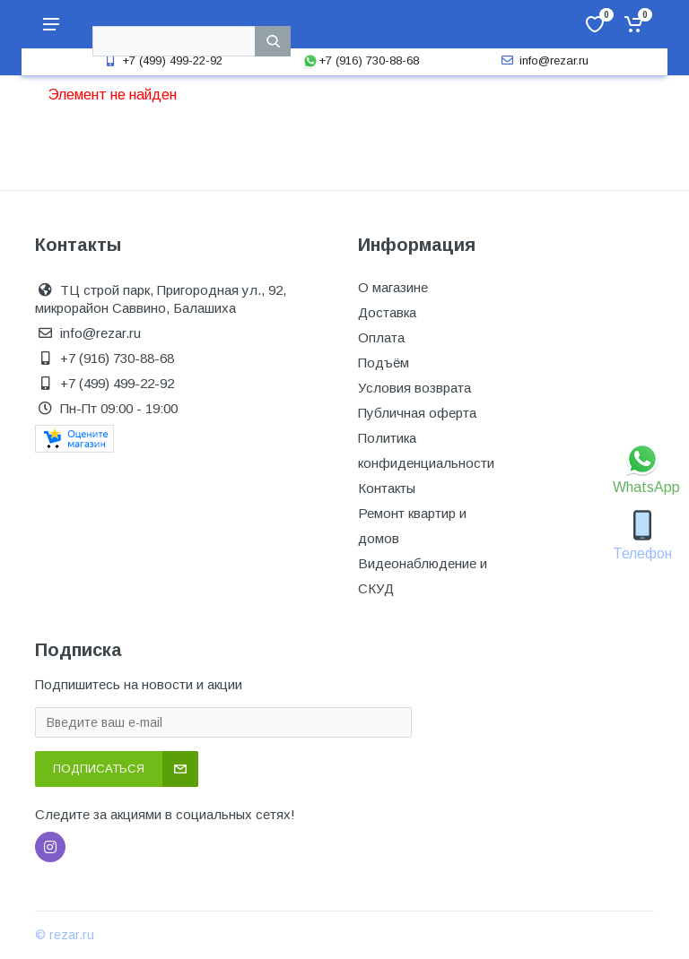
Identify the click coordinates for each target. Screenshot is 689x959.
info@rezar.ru (543, 60)
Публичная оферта (417, 412)
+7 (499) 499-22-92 (161, 60)
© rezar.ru (64, 935)
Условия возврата (414, 387)
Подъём (383, 362)
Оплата (381, 337)
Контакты (386, 488)
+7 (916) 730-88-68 (360, 60)
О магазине (393, 287)
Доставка (387, 312)
